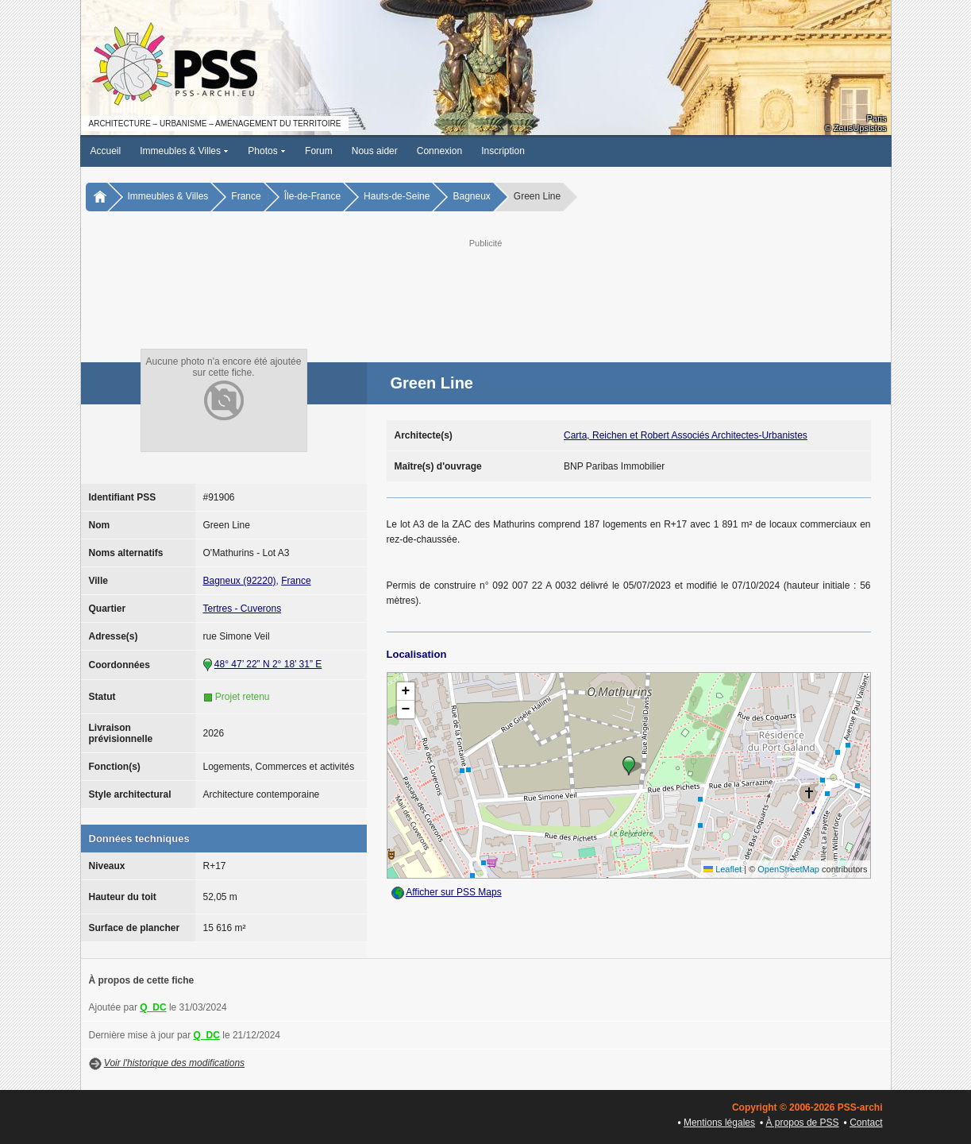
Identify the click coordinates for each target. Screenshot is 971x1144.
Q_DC (153, 1007)
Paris (876, 118)
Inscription (503, 151)
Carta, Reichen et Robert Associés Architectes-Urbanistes (685, 435)
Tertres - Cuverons (242, 608)
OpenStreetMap (788, 869)
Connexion (439, 151)
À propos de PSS (802, 1122)
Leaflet (722, 869)
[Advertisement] (486, 287)
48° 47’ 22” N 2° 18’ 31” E (268, 664)
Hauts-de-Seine (397, 196)
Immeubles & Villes (184, 151)
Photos (267, 151)
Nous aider (375, 151)
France (245, 196)
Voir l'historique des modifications (174, 1063)
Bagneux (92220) (239, 580)
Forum (319, 151)
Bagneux (471, 196)
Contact (866, 1122)
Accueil (106, 151)
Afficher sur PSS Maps (454, 892)
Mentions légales (719, 1122)
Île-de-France (312, 196)
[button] (628, 765)
